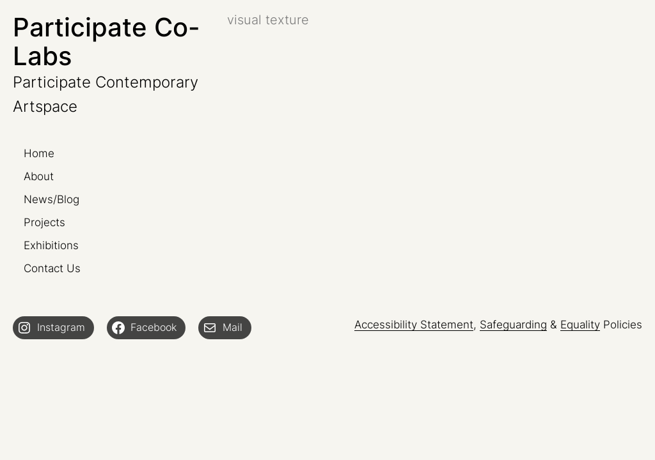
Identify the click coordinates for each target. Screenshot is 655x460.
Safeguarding (513, 324)
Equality (580, 324)
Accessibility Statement (413, 324)
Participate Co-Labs (106, 42)
